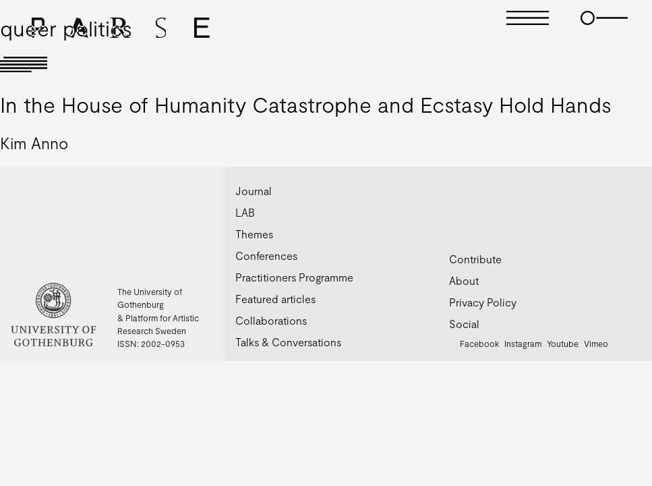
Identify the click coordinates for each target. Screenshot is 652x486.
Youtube (563, 343)
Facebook (479, 343)
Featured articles (275, 298)
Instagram (522, 343)
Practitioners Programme (294, 277)
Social (464, 323)
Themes (254, 233)
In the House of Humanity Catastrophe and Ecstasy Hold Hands (306, 104)
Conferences (266, 255)
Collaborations (271, 320)
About (464, 280)
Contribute (475, 258)
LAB (245, 212)
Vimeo (596, 343)
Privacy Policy (482, 302)
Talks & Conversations (288, 341)
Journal (253, 190)
